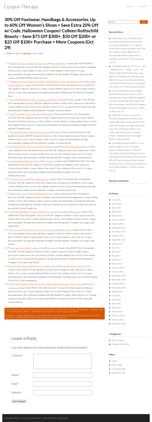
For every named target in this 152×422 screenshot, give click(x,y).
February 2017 (118, 267)
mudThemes (62, 418)
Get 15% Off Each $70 (19, 179)
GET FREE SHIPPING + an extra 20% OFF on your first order (36, 212)
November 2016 (119, 279)
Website (16, 392)
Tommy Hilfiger (59, 63)
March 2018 (117, 215)
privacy (130, 6)
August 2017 (117, 243)
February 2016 (118, 315)
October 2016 (118, 283)
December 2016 (119, 275)
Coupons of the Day (120, 344)
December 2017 (119, 228)
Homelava (49, 161)
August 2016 (117, 291)
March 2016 (117, 311)
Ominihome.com (41, 179)
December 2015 (119, 323)
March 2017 (117, 263)
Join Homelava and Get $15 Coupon (24, 161)
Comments (118, 369)
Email (15, 383)
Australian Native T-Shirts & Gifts (75, 266)
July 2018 (116, 200)
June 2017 (116, 251)
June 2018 (116, 204)
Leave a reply (37, 53)
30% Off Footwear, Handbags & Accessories (29, 63)
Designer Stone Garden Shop (74, 146)
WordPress (36, 418)
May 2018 (116, 208)
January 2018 (118, 223)
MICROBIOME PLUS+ (42, 193)
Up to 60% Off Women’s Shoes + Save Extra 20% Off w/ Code (36, 99)
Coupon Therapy (21, 6)
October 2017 (118, 235)
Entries (117, 365)
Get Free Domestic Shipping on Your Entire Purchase (33, 230)
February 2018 (118, 219)
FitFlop (71, 99)
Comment (16, 355)
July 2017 (116, 247)
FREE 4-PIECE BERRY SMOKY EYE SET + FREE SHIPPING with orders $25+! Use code (47, 284)
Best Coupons (118, 340)
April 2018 (116, 211)
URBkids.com (74, 212)
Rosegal (54, 248)
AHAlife (49, 114)
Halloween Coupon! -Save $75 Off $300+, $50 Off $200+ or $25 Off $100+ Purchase (47, 81)
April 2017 (116, 259)
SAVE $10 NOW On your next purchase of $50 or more (33, 146)
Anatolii (27, 53)
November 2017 (119, 231)
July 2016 (116, 295)
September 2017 (119, 239)
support (143, 6)
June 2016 (116, 299)
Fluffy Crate (66, 230)
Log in (114, 361)
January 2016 (118, 319)
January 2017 (118, 271)
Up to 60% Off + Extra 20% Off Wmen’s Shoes (30, 132)
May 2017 (116, 255)
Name (15, 374)
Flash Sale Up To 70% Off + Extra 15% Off (28, 248)
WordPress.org (118, 373)
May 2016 (116, 303)
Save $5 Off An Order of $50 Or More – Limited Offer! (32, 266)
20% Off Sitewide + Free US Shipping (25, 114)
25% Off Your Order (18, 193)
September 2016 (119, 287)
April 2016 (116, 307)
